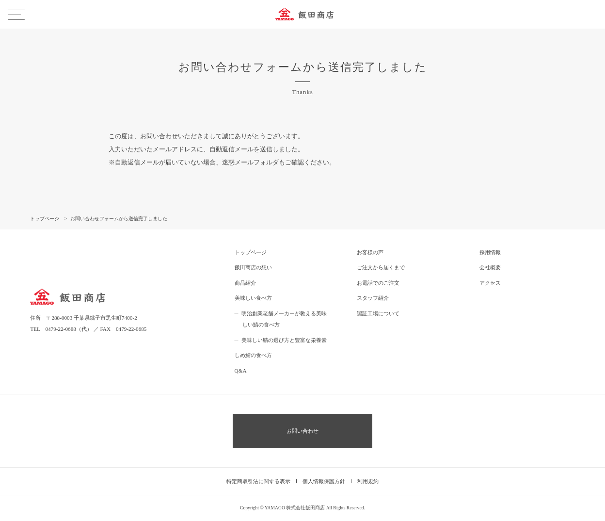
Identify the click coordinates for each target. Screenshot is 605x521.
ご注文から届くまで (381, 267)
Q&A (241, 371)
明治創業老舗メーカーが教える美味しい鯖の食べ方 (284, 319)
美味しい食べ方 (253, 298)
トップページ (251, 252)
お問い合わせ (302, 431)
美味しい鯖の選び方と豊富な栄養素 (284, 340)
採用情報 (490, 252)
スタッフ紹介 (373, 298)
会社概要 (490, 267)
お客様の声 (370, 252)
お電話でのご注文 (378, 283)
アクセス (490, 283)
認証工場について (378, 313)
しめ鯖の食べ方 (253, 355)
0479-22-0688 (60, 329)
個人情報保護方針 (323, 481)
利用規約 (368, 481)
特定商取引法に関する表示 (258, 481)
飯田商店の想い (253, 267)
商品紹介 (245, 283)
